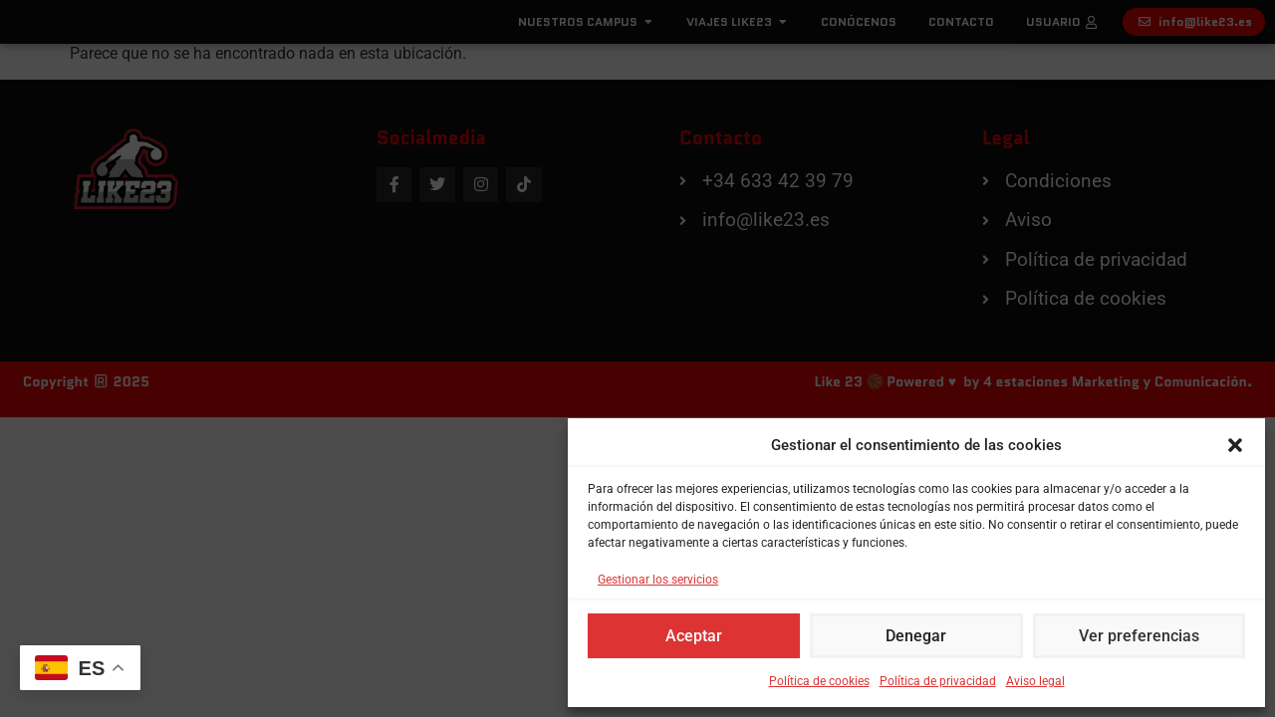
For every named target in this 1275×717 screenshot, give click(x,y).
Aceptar (694, 636)
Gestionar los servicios (658, 580)
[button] (1235, 438)
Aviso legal (1035, 681)
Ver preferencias (1138, 636)
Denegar (916, 636)
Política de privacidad (938, 681)
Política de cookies (819, 681)
